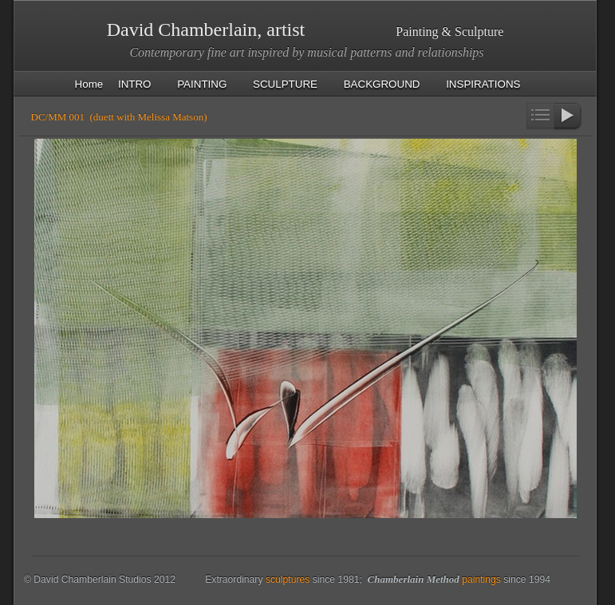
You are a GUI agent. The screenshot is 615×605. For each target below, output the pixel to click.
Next (568, 117)
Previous (512, 117)
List (540, 117)
